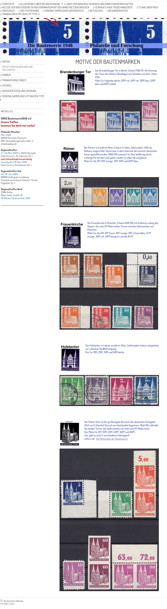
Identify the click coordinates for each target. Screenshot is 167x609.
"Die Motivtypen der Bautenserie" (112, 438)
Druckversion (7, 600)
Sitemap (19, 600)
